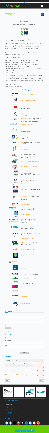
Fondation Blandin (25, 214)
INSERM (23, 233)
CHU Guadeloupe (25, 149)
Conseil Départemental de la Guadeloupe (30, 161)
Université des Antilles (26, 303)
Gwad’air (23, 219)
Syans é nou (8, 338)
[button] (42, 6)
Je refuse (24, 430)
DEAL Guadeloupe (25, 180)
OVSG (22, 281)
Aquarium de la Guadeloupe (27, 124)
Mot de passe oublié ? (9, 331)
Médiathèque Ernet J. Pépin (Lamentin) (29, 262)
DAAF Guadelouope (25, 173)
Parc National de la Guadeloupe (28, 286)
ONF (22, 278)
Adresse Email (8, 314)
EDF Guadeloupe (25, 204)
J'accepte (18, 430)
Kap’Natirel (23, 255)
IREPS (22, 242)
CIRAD (22, 154)
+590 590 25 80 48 (9, 409)
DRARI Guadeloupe (25, 196)
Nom (6, 345)
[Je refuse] (47, 429)
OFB (22, 274)
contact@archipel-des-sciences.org (12, 412)
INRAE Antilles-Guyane (26, 227)
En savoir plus (31, 430)
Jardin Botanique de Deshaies (27, 249)
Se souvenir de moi (11, 325)
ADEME (23, 107)
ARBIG (22, 129)
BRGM (22, 142)
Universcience (24, 296)
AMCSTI (23, 118)
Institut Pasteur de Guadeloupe (28, 238)
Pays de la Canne (25, 291)
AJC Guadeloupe (24, 113)
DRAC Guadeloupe (25, 189)
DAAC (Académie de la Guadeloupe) (29, 100)
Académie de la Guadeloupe (27, 94)
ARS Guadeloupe (24, 137)
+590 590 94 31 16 (9, 411)
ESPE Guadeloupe (25, 208)
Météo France (24, 268)
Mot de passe (8, 319)
